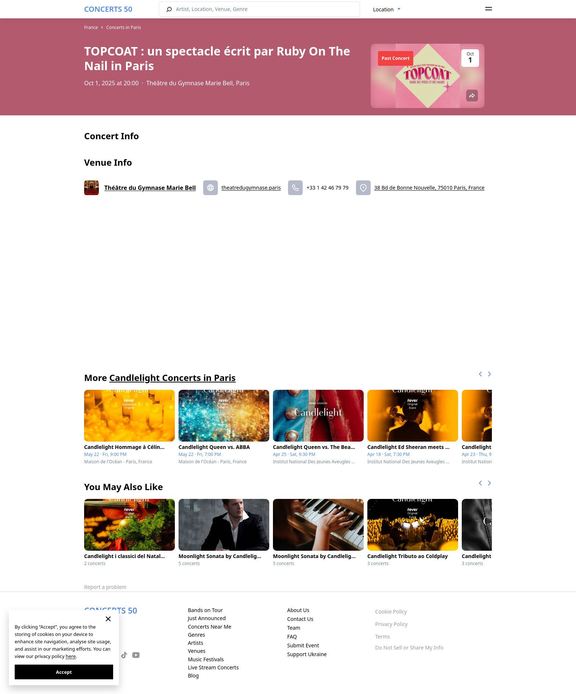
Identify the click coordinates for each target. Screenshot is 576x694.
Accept (64, 672)
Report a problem (105, 586)
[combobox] (387, 9)
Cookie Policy (391, 611)
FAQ (292, 636)
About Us (298, 610)
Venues (196, 650)
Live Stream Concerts (213, 667)
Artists (195, 642)
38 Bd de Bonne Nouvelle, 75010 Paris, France (429, 187)
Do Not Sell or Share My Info (409, 647)
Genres (196, 634)
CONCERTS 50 (108, 9)
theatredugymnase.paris (251, 187)
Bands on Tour (205, 610)
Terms (382, 636)
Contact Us (300, 618)
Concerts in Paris (123, 27)
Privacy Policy (391, 624)
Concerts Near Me (209, 626)
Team (293, 627)
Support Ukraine (307, 654)
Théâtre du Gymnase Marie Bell (150, 188)
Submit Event (303, 645)
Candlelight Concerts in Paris (172, 377)
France (91, 27)
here (71, 656)
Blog (193, 675)
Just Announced (207, 618)
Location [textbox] (383, 9)
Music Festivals (206, 659)
